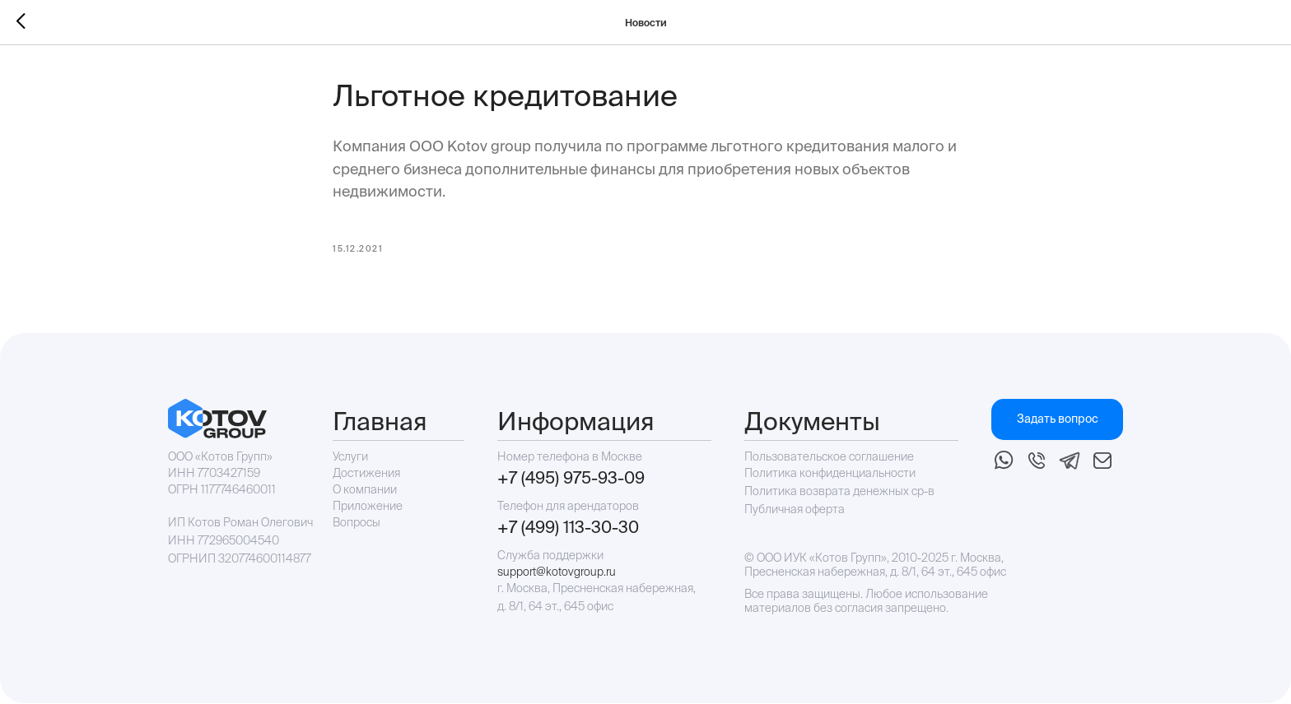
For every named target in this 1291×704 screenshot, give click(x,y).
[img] (1003, 461)
